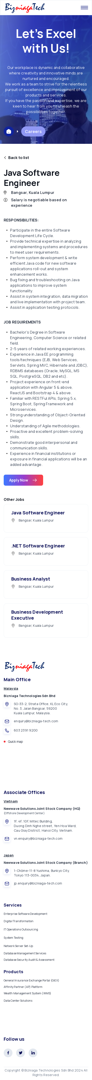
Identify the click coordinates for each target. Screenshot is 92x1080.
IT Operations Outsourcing (21, 929)
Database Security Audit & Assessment (29, 960)
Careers (33, 131)
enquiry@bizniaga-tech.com (36, 721)
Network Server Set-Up (18, 946)
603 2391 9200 (26, 730)
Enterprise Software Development (25, 914)
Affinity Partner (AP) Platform (23, 987)
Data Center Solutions (18, 1001)
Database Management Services (25, 953)
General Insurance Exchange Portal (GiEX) (31, 980)
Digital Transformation (19, 921)
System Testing (14, 938)
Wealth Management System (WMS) (27, 993)
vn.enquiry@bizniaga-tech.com (38, 838)
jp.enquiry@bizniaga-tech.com (38, 883)
